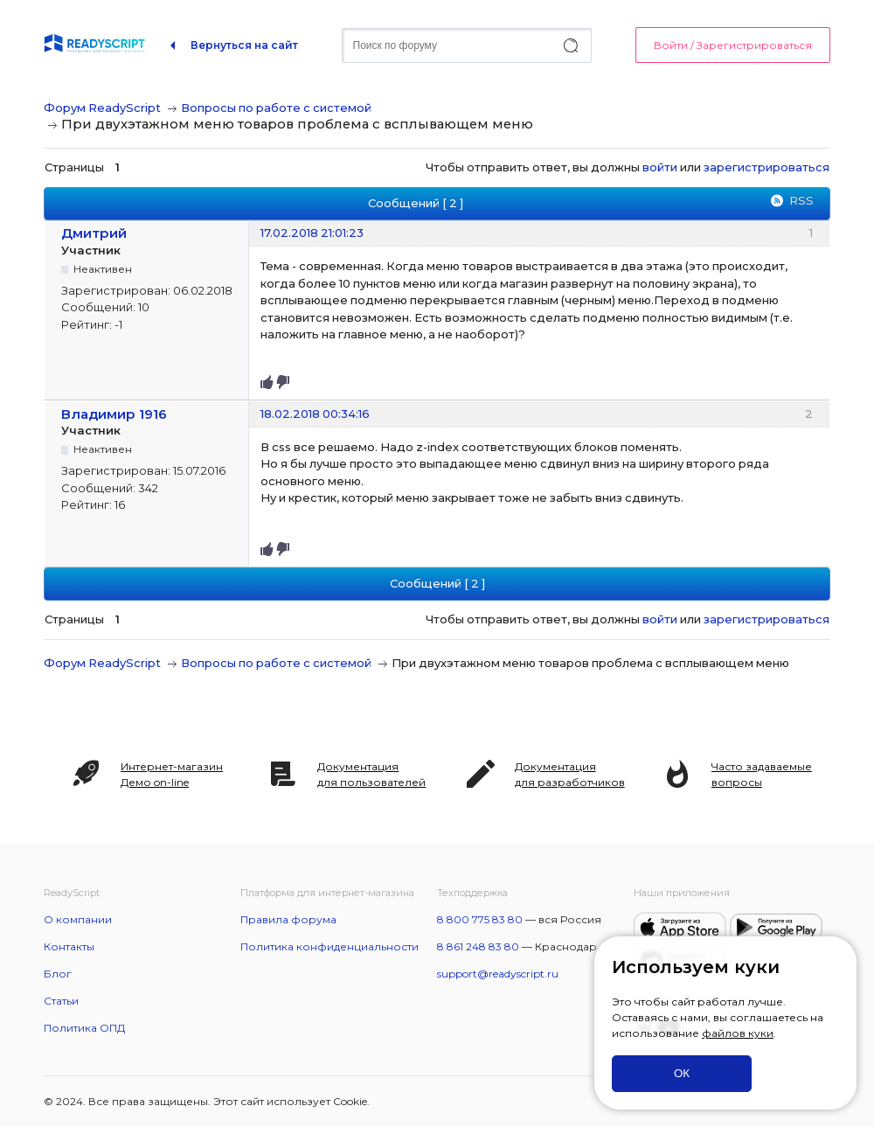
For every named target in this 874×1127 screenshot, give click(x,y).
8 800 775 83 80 (480, 919)
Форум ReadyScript (102, 108)
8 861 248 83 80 (478, 946)
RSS (801, 200)
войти (659, 167)
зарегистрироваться (766, 167)
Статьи (61, 1000)
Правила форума (288, 919)
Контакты (69, 946)
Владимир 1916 (114, 414)
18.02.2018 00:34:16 (315, 414)
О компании (78, 919)
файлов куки (737, 1033)
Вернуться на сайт (244, 45)
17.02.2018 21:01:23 (312, 233)
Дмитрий (94, 233)
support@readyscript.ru (497, 973)
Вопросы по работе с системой (276, 108)
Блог (58, 973)
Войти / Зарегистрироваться (733, 45)
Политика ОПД (84, 1027)
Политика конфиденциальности (329, 946)
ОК (682, 1073)
